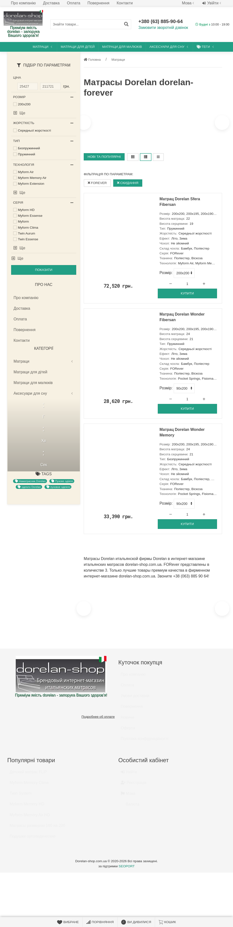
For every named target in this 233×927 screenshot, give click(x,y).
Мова (188, 3)
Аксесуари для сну (169, 47)
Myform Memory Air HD (30, 817)
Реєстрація (133, 785)
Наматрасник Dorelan (30, 540)
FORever (97, 183)
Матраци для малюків (122, 47)
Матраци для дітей (78, 47)
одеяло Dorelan (29, 546)
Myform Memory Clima (29, 785)
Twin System (21, 795)
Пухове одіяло (62, 540)
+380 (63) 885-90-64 (160, 21)
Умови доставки (135, 698)
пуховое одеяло (58, 546)
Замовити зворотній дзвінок (163, 27)
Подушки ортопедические (33, 838)
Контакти (125, 3)
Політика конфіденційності (144, 741)
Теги (206, 47)
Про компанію (23, 3)
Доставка (51, 3)
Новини (127, 720)
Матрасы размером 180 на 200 (37, 828)
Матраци (43, 47)
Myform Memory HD (27, 806)
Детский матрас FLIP (28, 774)
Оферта (128, 730)
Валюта (130, 806)
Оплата (73, 3)
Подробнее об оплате (98, 716)
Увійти (212, 3)
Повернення (99, 3)
